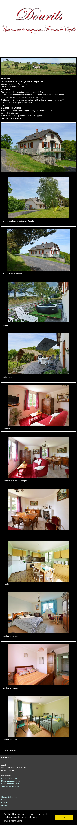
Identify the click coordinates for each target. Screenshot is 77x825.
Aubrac (4, 805)
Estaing (4, 800)
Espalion (4, 802)
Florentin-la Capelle (9, 778)
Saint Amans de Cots (10, 784)
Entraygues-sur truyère (10, 781)
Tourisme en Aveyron (10, 786)
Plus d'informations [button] (13, 821)
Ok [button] (64, 818)
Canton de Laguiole (9, 797)
